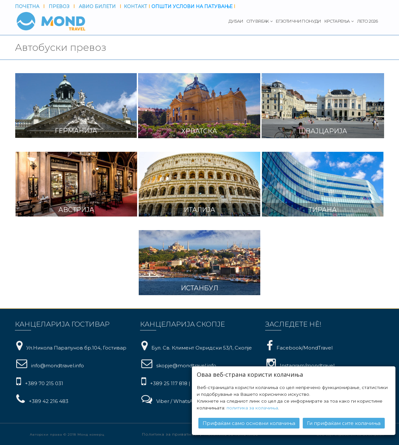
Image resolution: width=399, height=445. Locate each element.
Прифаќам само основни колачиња (249, 423)
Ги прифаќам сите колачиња (344, 423)
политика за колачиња (252, 407)
